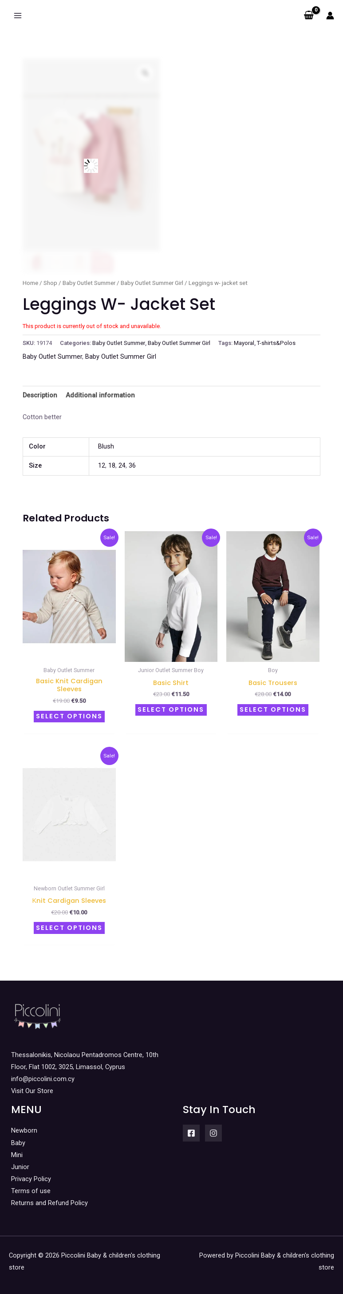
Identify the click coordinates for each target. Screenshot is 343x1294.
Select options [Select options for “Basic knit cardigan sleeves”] (69, 715)
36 (132, 465)
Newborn (24, 1126)
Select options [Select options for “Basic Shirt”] (171, 708)
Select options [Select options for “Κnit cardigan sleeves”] (69, 924)
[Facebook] (191, 1128)
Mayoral (244, 343)
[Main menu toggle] (18, 15)
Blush (106, 446)
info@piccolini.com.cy (43, 1074)
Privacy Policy (31, 1174)
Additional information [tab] (100, 395)
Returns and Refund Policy (49, 1198)
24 (122, 465)
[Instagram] (213, 1128)
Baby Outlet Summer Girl (152, 283)
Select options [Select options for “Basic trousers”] (273, 708)
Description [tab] (40, 395)
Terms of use (31, 1186)
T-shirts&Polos (276, 343)
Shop (50, 283)
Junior (20, 1162)
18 (111, 465)
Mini (17, 1150)
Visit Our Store (32, 1086)
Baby (18, 1138)
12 (101, 465)
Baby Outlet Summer (89, 283)
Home (30, 283)
